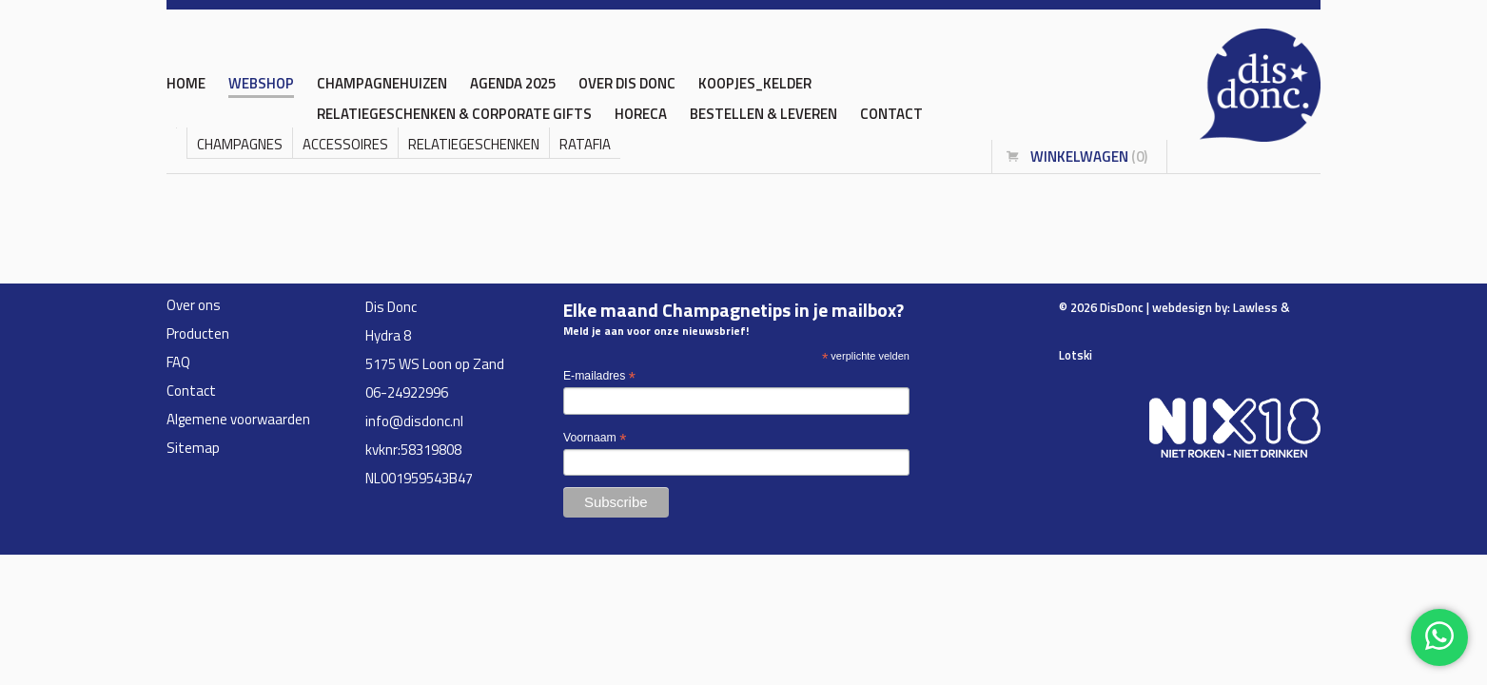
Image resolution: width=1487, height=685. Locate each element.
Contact (891, 114)
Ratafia (585, 144)
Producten (197, 333)
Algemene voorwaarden (238, 419)
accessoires (345, 144)
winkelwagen (1088, 156)
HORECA (641, 114)
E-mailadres (599, 376)
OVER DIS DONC (626, 83)
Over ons (193, 305)
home (185, 83)
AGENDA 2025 (513, 83)
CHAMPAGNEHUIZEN (382, 83)
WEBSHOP (261, 83)
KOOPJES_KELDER (755, 83)
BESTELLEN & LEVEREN (763, 114)
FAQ (178, 362)
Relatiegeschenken (473, 144)
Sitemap (193, 447)
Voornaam (594, 438)
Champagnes (240, 144)
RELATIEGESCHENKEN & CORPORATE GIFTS (454, 114)
